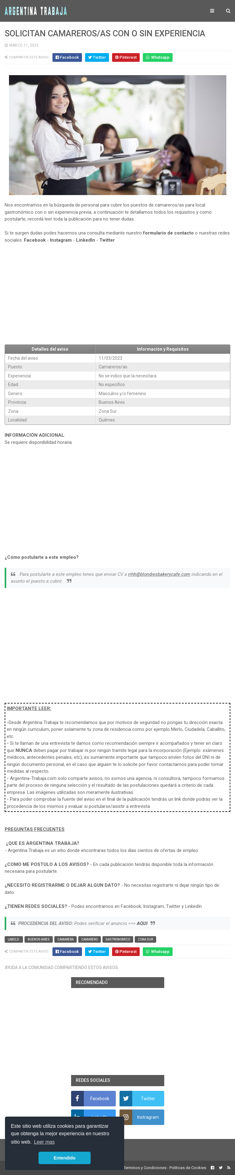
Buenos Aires (39, 939)
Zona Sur (145, 939)
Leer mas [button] (44, 1142)
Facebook (35, 240)
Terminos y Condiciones (145, 1167)
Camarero (89, 939)
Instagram (61, 240)
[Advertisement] (117, 294)
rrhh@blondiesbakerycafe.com (159, 574)
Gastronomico (118, 939)
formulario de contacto (168, 233)
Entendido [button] (64, 1157)
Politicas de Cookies (187, 1167)
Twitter (107, 240)
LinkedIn (85, 240)
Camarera (65, 939)
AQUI (142, 923)
